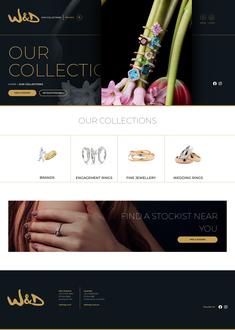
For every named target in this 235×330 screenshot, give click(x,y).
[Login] (211, 17)
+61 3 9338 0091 (91, 294)
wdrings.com (65, 305)
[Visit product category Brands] (47, 159)
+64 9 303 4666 (66, 294)
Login (212, 23)
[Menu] (203, 17)
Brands (69, 17)
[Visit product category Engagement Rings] (94, 158)
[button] (79, 17)
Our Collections (51, 17)
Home (12, 84)
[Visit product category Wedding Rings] (188, 158)
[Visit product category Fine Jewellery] (141, 158)
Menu (203, 23)
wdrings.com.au (91, 305)
